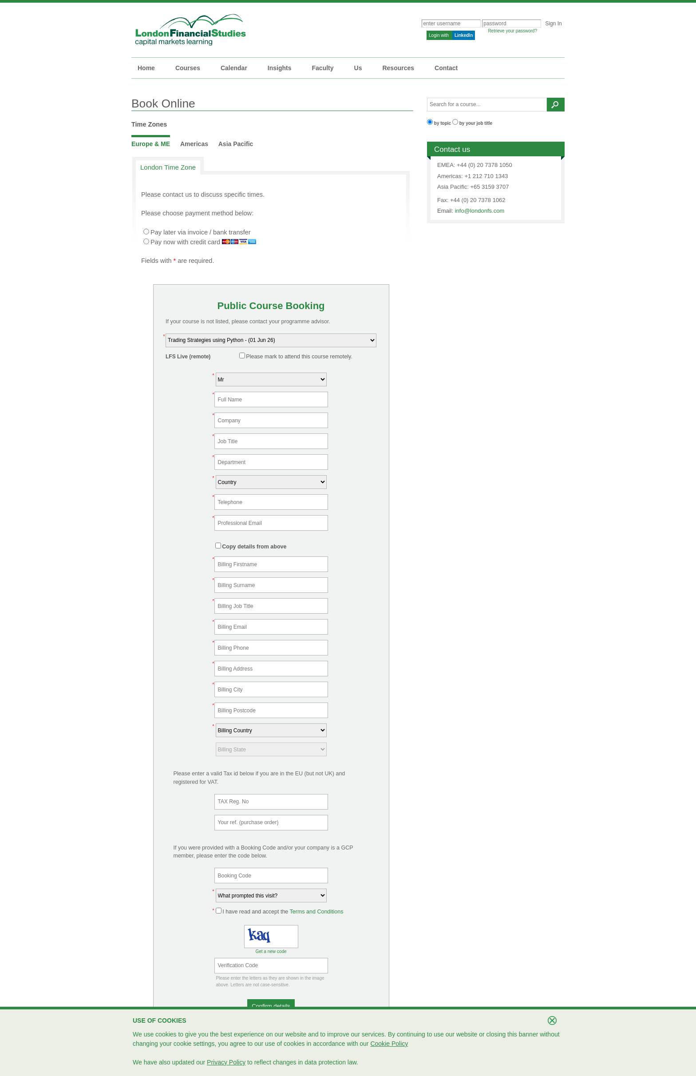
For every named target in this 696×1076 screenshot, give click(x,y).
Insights (280, 67)
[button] (271, 1006)
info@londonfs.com (479, 210)
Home (146, 67)
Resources (398, 67)
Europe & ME (150, 143)
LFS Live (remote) (188, 356)
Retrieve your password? (512, 30)
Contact (446, 67)
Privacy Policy (226, 1062)
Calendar (234, 67)
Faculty (323, 67)
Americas (194, 143)
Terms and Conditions (317, 912)
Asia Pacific (235, 143)
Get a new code (270, 951)
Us (358, 67)
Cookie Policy (389, 1043)
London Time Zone (168, 167)
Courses (187, 67)
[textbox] (486, 104)
